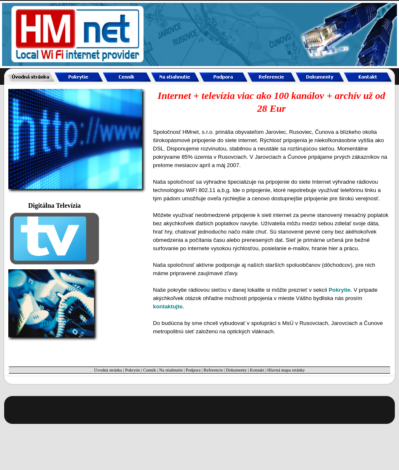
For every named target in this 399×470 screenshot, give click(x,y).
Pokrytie (132, 370)
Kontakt (257, 370)
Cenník (149, 370)
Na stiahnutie (171, 370)
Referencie (213, 370)
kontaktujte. (168, 306)
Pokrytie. (340, 290)
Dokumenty (236, 370)
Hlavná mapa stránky (286, 370)
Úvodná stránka (108, 370)
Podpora (193, 370)
